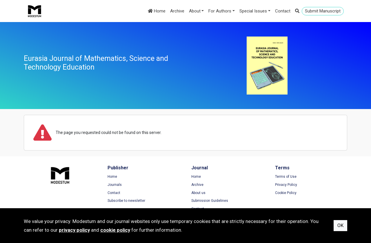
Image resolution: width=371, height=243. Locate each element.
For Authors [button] (219, 11)
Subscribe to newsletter (126, 201)
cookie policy (115, 230)
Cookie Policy (286, 193)
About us (198, 193)
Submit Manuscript (323, 11)
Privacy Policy (286, 185)
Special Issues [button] (253, 11)
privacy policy (74, 230)
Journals (115, 185)
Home (157, 11)
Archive (177, 11)
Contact (282, 11)
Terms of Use (286, 177)
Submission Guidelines (209, 201)
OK (340, 225)
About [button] (195, 11)
